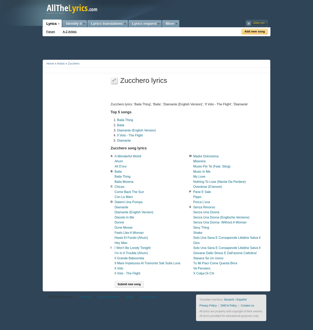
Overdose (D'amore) (207, 186)
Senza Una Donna (206, 212)
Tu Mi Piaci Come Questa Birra (215, 263)
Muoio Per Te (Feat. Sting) (211, 166)
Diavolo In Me (124, 217)
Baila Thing (125, 120)
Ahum (119, 161)
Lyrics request (144, 24)
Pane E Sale (202, 192)
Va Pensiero (201, 268)
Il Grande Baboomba (129, 258)
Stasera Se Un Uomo (208, 258)
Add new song (255, 31)
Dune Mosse (124, 227)
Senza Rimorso (204, 207)
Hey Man (121, 243)
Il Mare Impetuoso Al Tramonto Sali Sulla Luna (147, 263)
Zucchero (73, 63)
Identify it (74, 24)
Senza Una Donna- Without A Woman (220, 222)
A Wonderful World (128, 156)
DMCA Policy (229, 305)
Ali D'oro (121, 166)
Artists (61, 63)
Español (242, 299)
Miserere (199, 161)
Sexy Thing (201, 227)
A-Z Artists (69, 31)
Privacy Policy (208, 305)
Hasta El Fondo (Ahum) (131, 237)
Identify (129, 297)
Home (50, 63)
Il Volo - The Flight (130, 135)
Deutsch (229, 299)
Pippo (197, 197)
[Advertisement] (156, 47)
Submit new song (129, 284)
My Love (199, 176)
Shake (197, 232)
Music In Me (201, 171)
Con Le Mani (124, 197)
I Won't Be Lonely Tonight (133, 248)
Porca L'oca (201, 202)
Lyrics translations (107, 24)
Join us (258, 23)
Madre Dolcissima (206, 156)
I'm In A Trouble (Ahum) (131, 253)
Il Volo (119, 268)
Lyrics (51, 24)
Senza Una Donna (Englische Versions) (221, 217)
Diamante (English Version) (136, 130)
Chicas (119, 186)
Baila (120, 125)
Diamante (124, 140)
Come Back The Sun (129, 192)
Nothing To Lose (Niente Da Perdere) (219, 181)
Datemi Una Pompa (129, 202)
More (170, 24)
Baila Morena (124, 181)
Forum (50, 31)
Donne (119, 222)
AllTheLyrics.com (61, 297)
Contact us (247, 305)
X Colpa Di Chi (203, 273)
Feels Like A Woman (129, 232)
